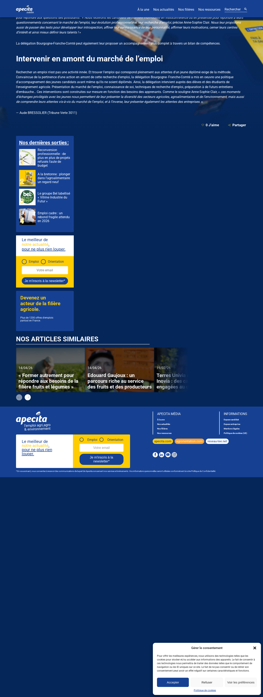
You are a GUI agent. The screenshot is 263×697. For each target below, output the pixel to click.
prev (19, 397)
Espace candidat (231, 419)
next (28, 397)
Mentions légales (232, 429)
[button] (255, 648)
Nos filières (186, 9)
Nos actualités (163, 9)
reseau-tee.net (217, 441)
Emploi (34, 262)
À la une (143, 9)
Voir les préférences (241, 682)
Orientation (56, 262)
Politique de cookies (205, 690)
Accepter (173, 682)
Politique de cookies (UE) (235, 433)
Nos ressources (209, 9)
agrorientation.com (189, 441)
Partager (237, 125)
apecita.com (162, 441)
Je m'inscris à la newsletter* (45, 281)
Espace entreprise (232, 424)
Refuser (207, 682)
